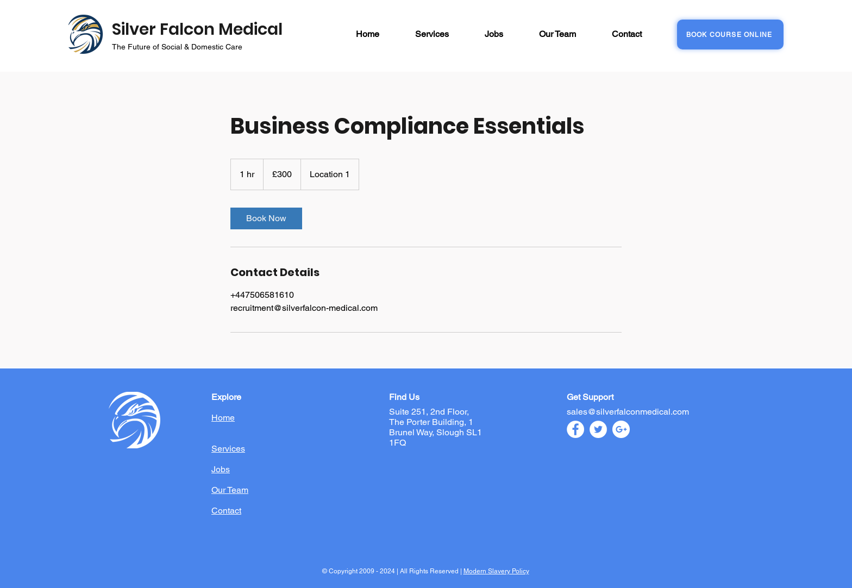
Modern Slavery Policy (496, 571)
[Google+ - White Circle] (621, 429)
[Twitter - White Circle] (598, 429)
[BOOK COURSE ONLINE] (730, 34)
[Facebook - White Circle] (575, 429)
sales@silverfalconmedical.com (628, 411)
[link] (266, 218)
